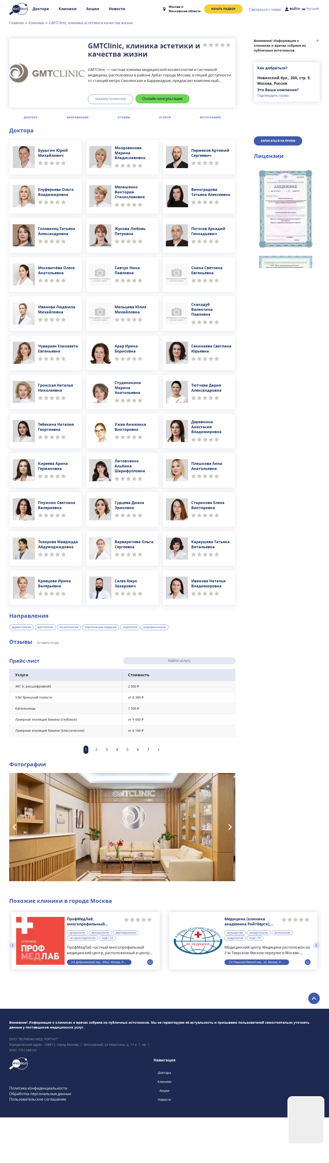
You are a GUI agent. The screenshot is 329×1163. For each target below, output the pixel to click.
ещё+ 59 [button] (255, 984)
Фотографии (210, 118)
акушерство (235, 978)
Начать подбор (223, 9)
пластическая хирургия (101, 627)
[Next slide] (230, 827)
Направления (78, 118)
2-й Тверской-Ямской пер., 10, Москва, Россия (258, 1007)
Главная (16, 23)
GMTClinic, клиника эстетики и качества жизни (91, 23)
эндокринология (154, 627)
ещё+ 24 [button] (107, 984)
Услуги (165, 118)
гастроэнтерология (82, 984)
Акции (92, 9)
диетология (45, 627)
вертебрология (125, 978)
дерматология (21, 627)
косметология (69, 627)
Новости (117, 9)
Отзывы (124, 118)
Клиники (68, 9)
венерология (100, 978)
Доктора (41, 9)
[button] (287, 298)
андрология (235, 984)
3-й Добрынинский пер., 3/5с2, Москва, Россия (101, 1007)
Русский (310, 8)
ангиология (282, 978)
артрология (77, 978)
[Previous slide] (14, 827)
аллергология (258, 978)
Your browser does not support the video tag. (306, 1120)
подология (130, 627)
